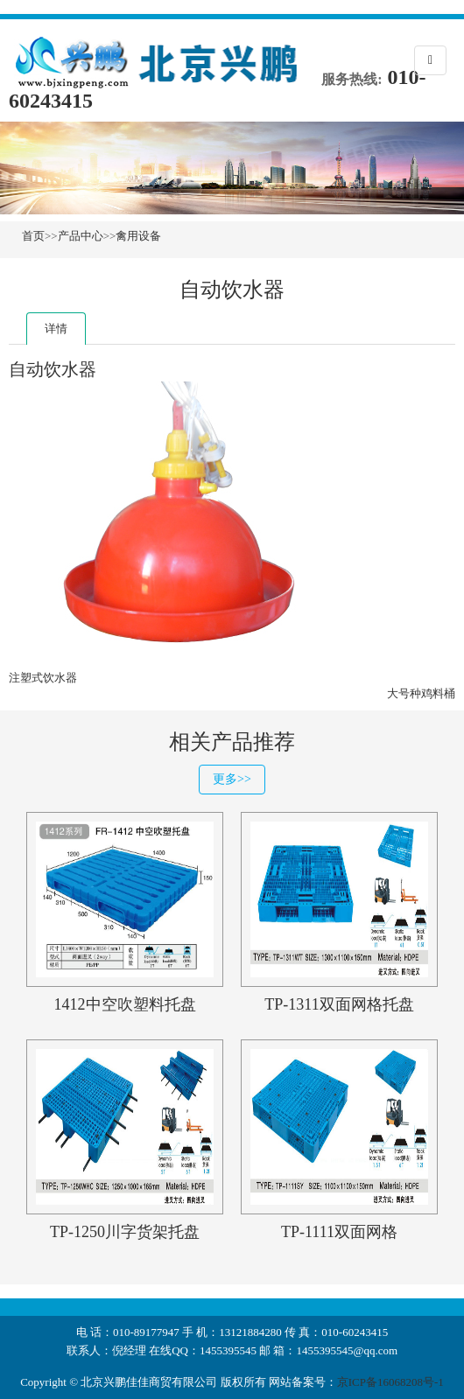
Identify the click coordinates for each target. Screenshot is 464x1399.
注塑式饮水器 (43, 677)
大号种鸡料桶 (421, 693)
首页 (33, 235)
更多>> (232, 779)
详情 (56, 328)
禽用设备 (138, 235)
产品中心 (80, 235)
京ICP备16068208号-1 (390, 1382)
